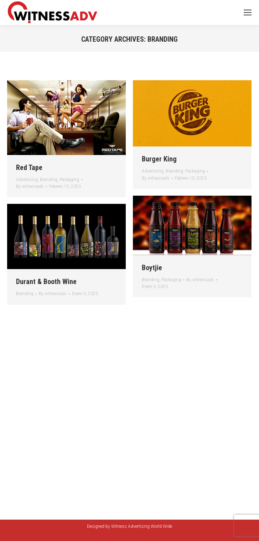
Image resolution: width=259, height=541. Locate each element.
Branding (48, 179)
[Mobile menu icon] (247, 12)
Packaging (69, 179)
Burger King (159, 159)
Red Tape (29, 167)
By (30, 186)
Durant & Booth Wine (46, 281)
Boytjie (152, 267)
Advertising (27, 179)
